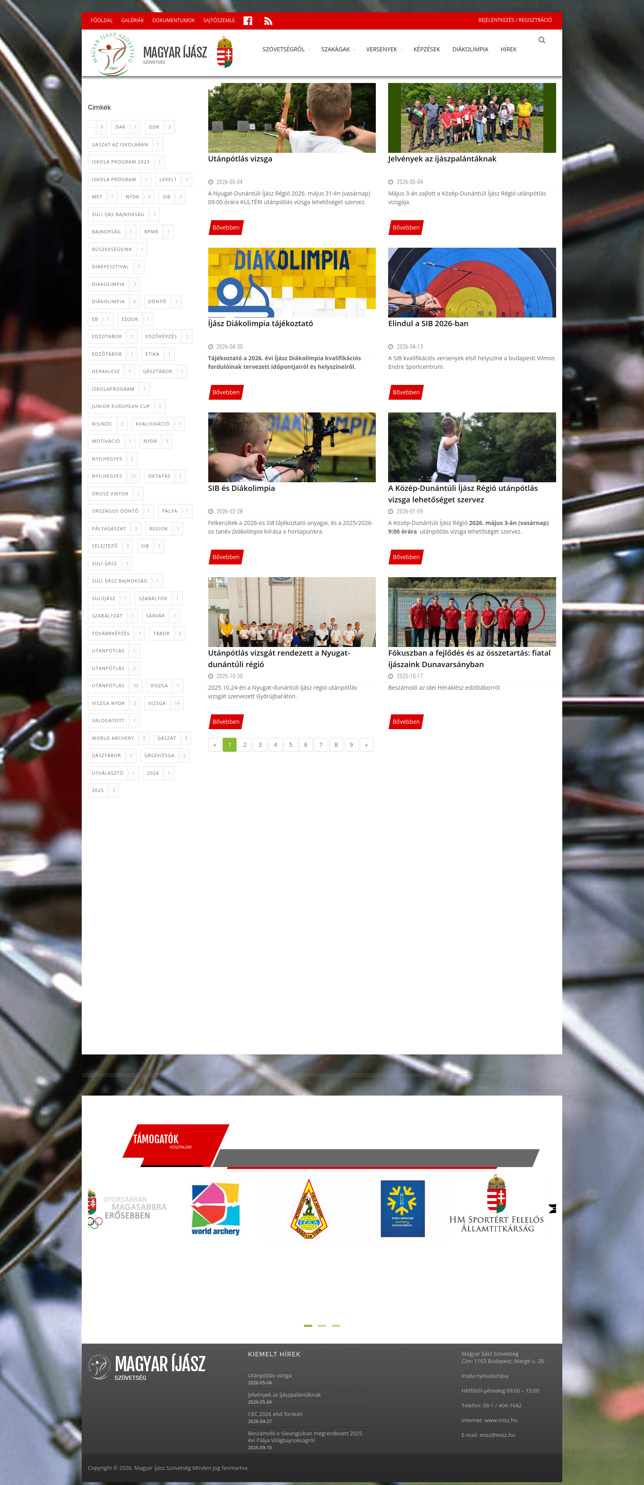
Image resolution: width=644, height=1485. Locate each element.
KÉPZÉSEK (432, 49)
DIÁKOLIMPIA (476, 49)
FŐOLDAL (102, 20)
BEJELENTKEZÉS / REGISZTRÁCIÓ (515, 19)
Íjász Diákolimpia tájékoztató (259, 326)
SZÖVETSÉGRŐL (289, 49)
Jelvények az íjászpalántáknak (441, 161)
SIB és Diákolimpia (241, 490)
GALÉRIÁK (132, 20)
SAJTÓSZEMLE (219, 20)
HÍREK (514, 49)
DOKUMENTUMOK (173, 20)
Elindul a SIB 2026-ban (427, 326)
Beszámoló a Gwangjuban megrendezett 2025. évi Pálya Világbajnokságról (305, 1440)
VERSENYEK (387, 49)
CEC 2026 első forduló (275, 1417)
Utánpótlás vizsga (239, 161)
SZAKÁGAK (341, 49)
